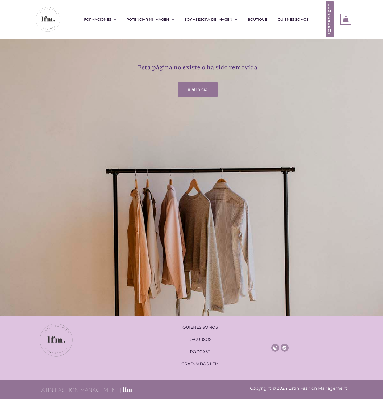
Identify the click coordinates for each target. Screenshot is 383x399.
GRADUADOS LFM (200, 361)
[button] (320, 18)
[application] (119, 18)
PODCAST (200, 349)
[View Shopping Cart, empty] (345, 18)
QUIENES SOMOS (200, 324)
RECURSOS (200, 337)
